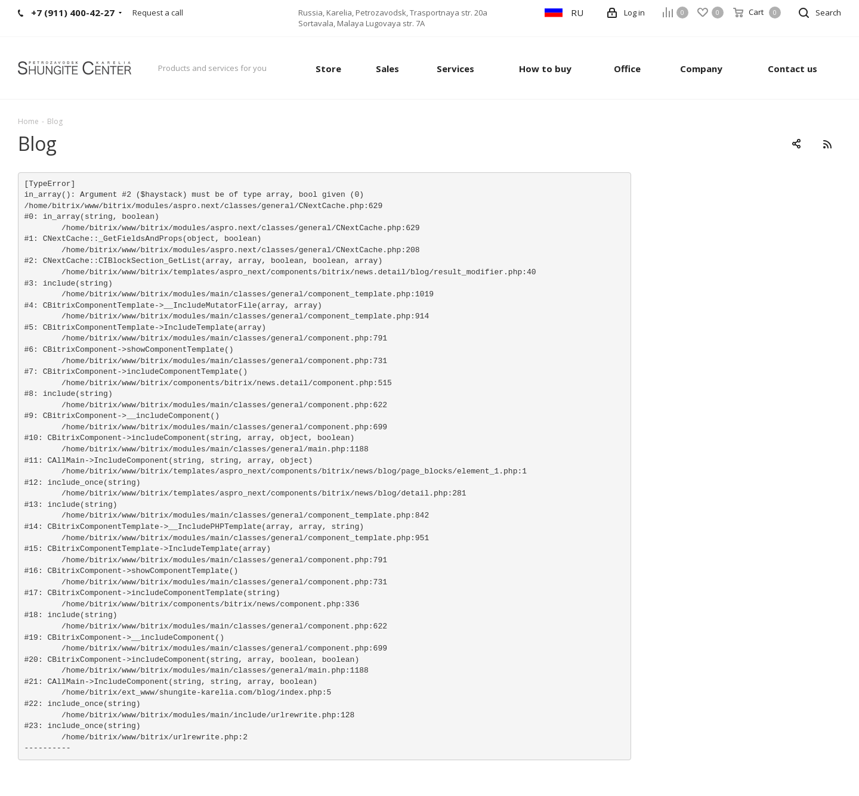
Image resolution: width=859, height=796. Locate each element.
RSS (827, 144)
